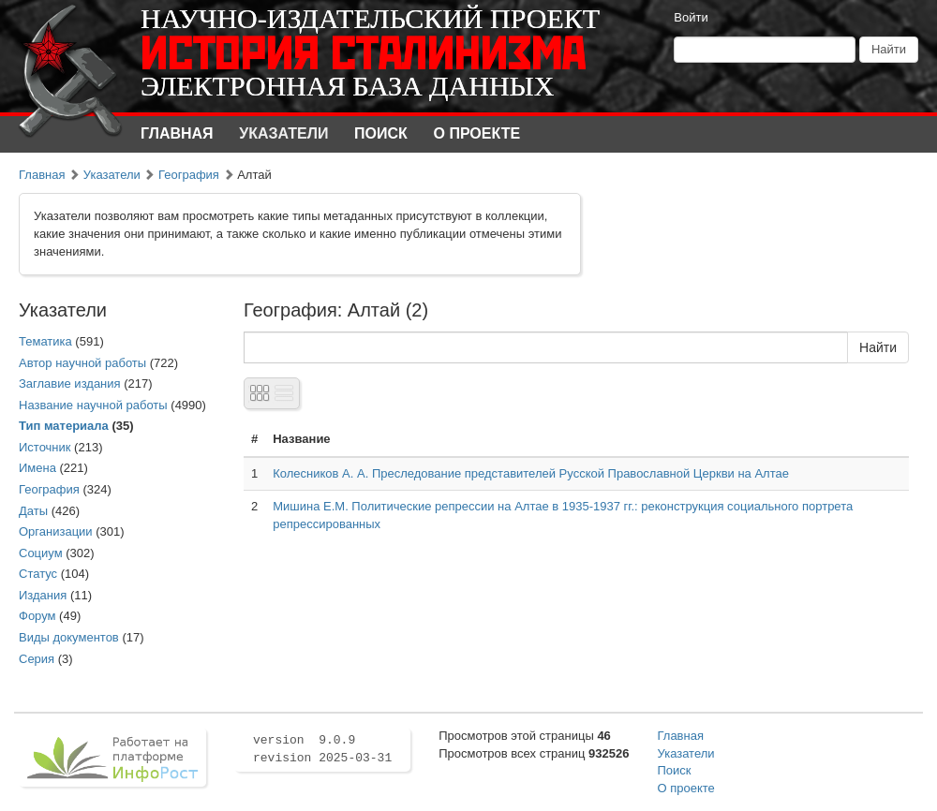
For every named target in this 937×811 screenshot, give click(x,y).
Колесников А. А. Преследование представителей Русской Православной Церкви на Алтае (531, 473)
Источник (45, 447)
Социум (41, 553)
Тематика (45, 341)
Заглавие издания (70, 383)
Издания (43, 595)
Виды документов (69, 637)
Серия (36, 659)
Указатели (283, 133)
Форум (37, 616)
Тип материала (64, 426)
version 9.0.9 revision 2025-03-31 (322, 749)
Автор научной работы (82, 363)
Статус (38, 574)
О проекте (477, 133)
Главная (177, 133)
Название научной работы (93, 405)
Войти (690, 17)
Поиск (381, 133)
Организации (56, 531)
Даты (33, 511)
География (188, 175)
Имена (37, 468)
